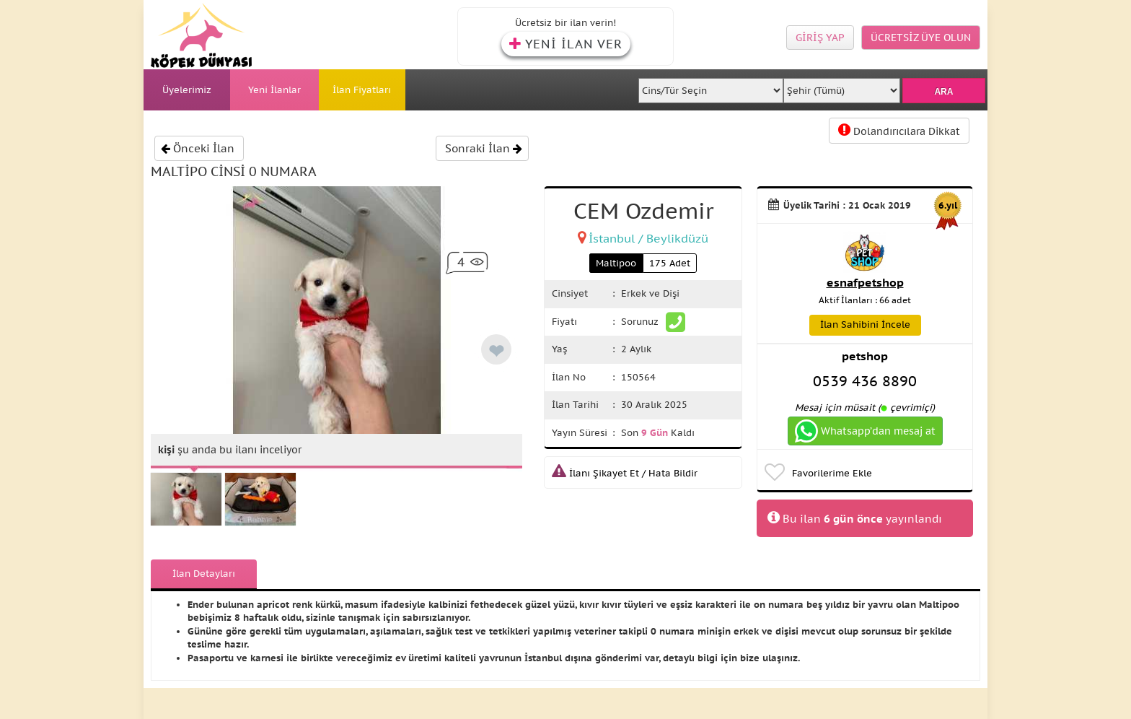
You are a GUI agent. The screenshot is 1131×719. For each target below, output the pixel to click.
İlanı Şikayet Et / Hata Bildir (624, 473)
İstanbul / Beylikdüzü (648, 238)
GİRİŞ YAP (820, 37)
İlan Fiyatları (362, 90)
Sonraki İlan (483, 148)
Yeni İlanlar (274, 90)
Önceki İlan (197, 148)
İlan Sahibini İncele (865, 324)
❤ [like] (496, 351)
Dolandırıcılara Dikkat (899, 130)
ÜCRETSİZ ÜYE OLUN (921, 37)
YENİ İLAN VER (565, 44)
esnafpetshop (865, 282)
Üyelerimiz (186, 90)
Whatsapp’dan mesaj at (865, 431)
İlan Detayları (203, 573)
